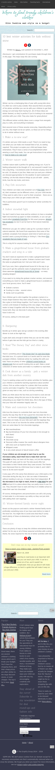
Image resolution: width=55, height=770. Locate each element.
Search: (40, 30)
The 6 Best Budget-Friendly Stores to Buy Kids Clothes (9, 627)
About (3, 6)
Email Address (26, 718)
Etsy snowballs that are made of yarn (26, 237)
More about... (47, 701)
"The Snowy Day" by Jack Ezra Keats (36, 354)
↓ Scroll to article (6, 2)
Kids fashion (24, 2)
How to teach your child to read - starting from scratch (27, 548)
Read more (46, 574)
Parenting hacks (35, 2)
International (46, 2)
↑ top (52, 610)
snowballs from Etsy (20, 219)
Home (16, 2)
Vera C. (18, 50)
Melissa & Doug (25, 635)
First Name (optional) (24, 725)
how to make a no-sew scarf (16, 155)
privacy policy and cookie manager (30, 764)
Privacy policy (12, 6)
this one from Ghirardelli (28, 417)
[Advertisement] (27, 591)
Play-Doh (41, 190)
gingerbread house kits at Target (27, 271)
